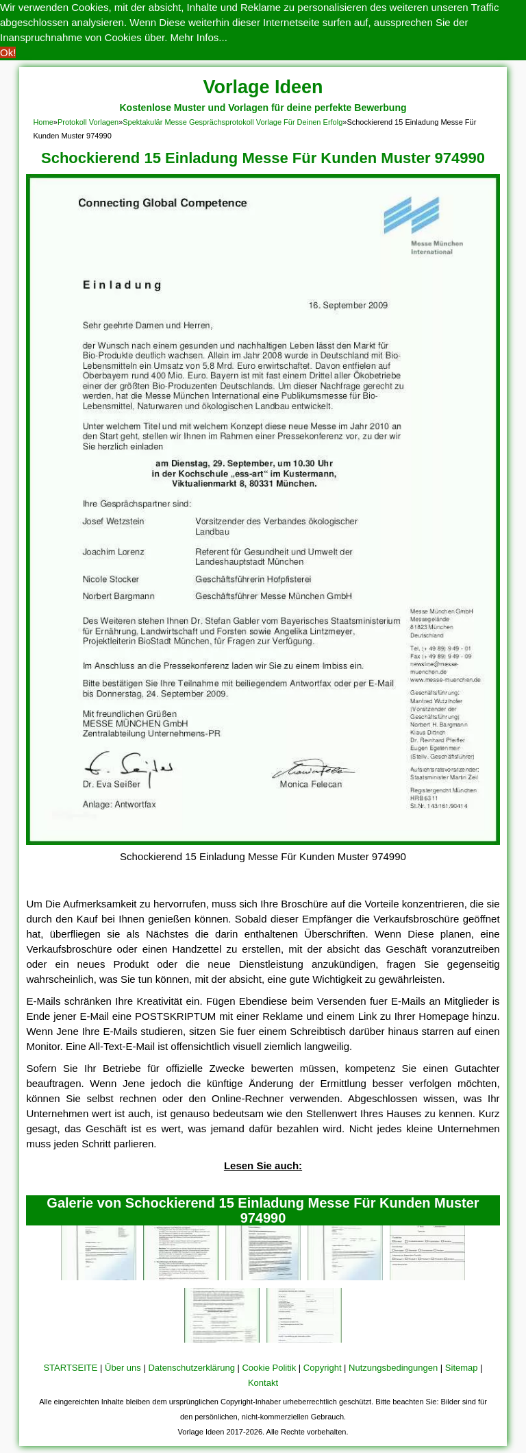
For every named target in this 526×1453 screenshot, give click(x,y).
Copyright (322, 1368)
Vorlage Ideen (263, 87)
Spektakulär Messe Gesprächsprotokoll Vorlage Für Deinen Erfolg (232, 122)
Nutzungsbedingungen (393, 1368)
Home (43, 122)
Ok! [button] (8, 52)
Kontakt (263, 1383)
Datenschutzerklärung (191, 1368)
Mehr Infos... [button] (199, 37)
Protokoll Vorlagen (88, 122)
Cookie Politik (269, 1368)
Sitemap (461, 1368)
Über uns (123, 1368)
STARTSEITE (70, 1368)
